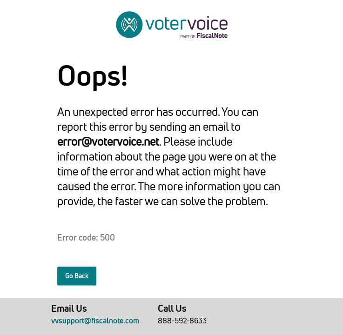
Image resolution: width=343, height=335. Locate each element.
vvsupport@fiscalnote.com (95, 320)
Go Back (76, 276)
